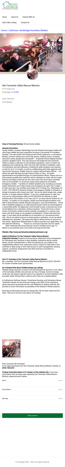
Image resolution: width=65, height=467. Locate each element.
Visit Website (7, 102)
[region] (32, 125)
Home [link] (4, 17)
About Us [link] (14, 17)
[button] (32, 415)
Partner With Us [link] (29, 17)
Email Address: (32, 389)
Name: (32, 380)
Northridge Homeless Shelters (34, 30)
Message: (32, 398)
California (13, 30)
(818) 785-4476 (8, 99)
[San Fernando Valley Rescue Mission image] (11, 348)
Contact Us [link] (25, 23)
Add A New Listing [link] (9, 23)
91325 (16, 92)
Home (4, 30)
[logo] (10, 5)
